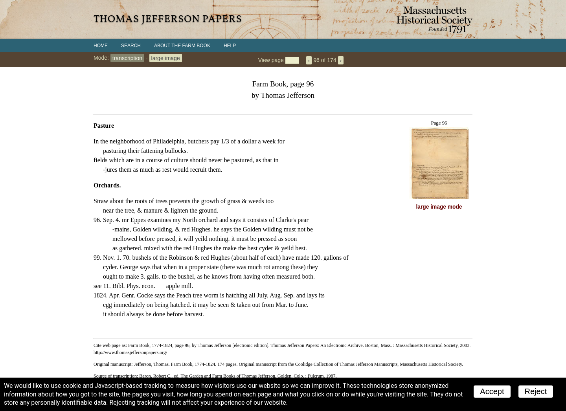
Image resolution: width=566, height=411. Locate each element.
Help (230, 45)
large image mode (439, 207)
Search (131, 45)
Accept (492, 391)
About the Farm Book (182, 45)
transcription (127, 58)
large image (165, 58)
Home (101, 45)
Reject (536, 391)
